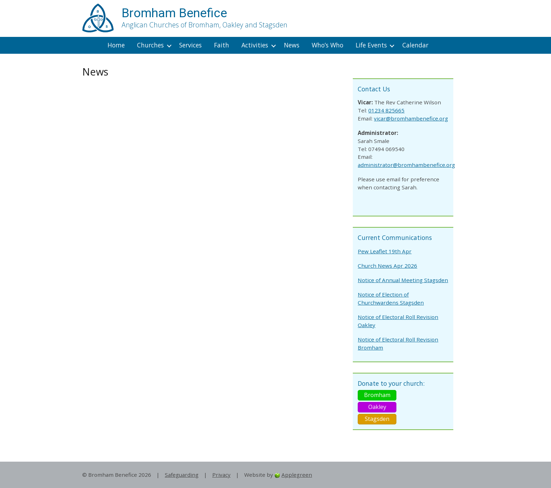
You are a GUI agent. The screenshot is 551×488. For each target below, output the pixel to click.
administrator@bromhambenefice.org (406, 164)
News (291, 45)
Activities (254, 45)
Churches (150, 45)
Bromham (377, 395)
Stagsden (377, 419)
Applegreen (296, 474)
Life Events (371, 45)
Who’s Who (327, 45)
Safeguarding (182, 474)
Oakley (377, 407)
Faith (221, 45)
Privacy (221, 474)
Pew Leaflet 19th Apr (384, 251)
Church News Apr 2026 (387, 265)
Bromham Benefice (174, 13)
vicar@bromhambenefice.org (411, 118)
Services (190, 45)
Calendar (415, 45)
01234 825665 (386, 110)
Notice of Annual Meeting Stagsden (403, 280)
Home (116, 45)
